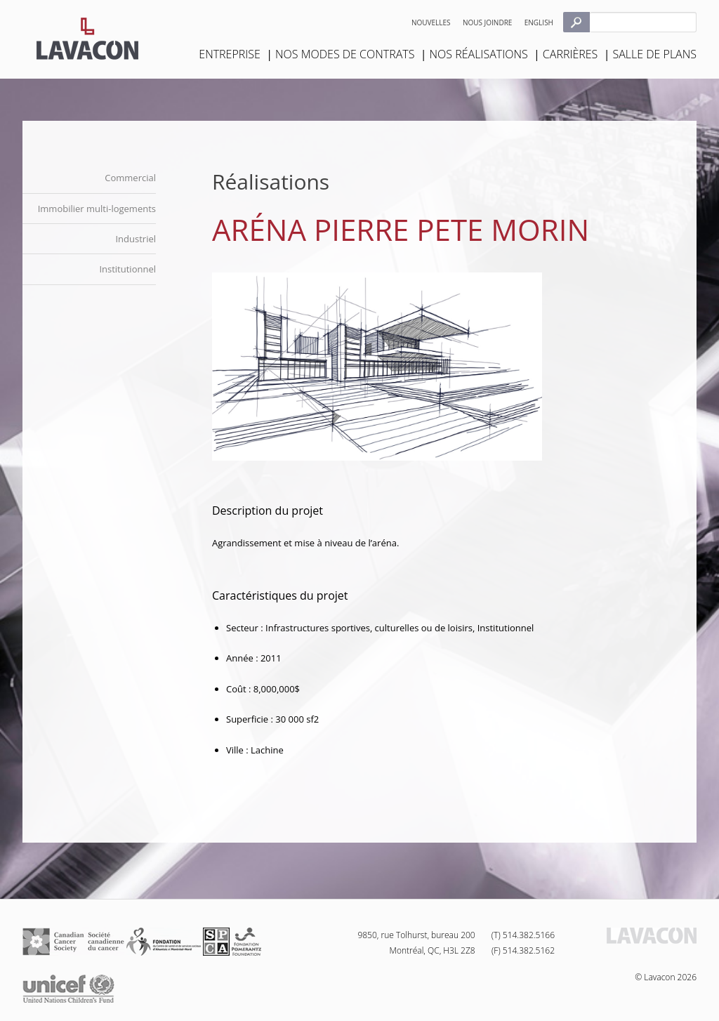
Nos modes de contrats (344, 54)
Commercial (130, 177)
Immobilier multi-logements (97, 208)
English (539, 22)
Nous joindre (487, 22)
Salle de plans (655, 54)
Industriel (135, 238)
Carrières (570, 54)
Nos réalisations (479, 54)
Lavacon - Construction (87, 39)
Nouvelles (431, 22)
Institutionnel (127, 269)
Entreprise (229, 54)
